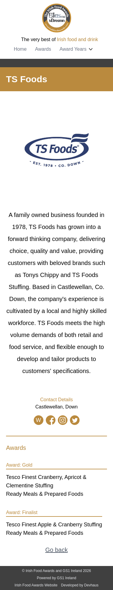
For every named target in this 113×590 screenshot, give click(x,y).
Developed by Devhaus (80, 585)
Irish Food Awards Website (35, 585)
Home (20, 49)
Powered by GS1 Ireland (56, 578)
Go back (56, 549)
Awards (43, 49)
